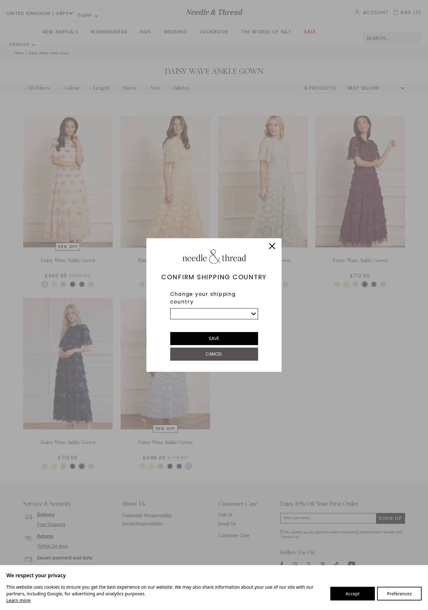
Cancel (214, 354)
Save (214, 338)
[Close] (272, 247)
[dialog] (214, 305)
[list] (214, 313)
